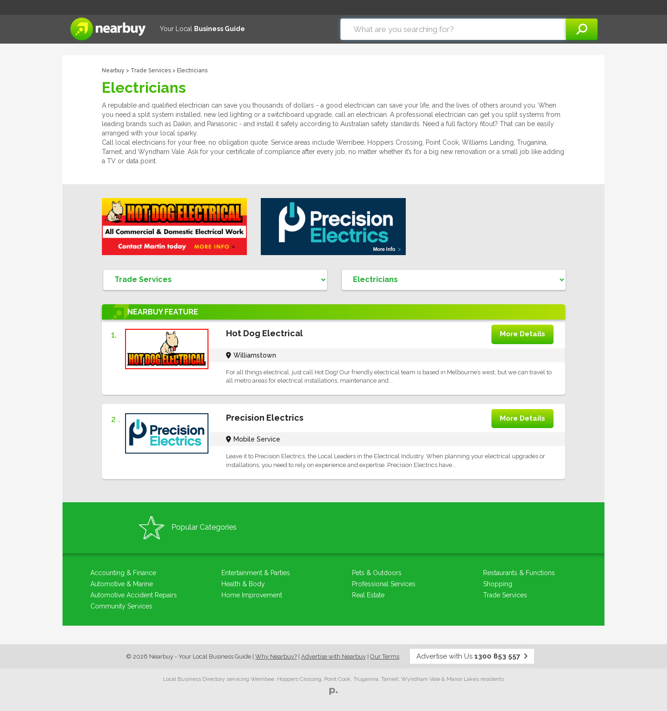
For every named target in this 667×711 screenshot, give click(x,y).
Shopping (497, 584)
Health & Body (243, 584)
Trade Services (151, 70)
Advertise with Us (472, 656)
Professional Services (383, 584)
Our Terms (384, 656)
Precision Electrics (264, 418)
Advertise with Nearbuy (333, 656)
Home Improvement (251, 595)
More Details (522, 334)
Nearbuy (113, 70)
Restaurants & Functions (519, 572)
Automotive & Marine (121, 584)
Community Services (121, 606)
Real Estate (368, 595)
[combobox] (453, 29)
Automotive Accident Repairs (133, 595)
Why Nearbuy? (276, 656)
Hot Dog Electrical (264, 333)
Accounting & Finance (123, 572)
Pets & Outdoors (377, 572)
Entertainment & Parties (255, 572)
